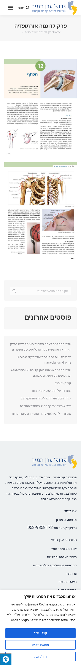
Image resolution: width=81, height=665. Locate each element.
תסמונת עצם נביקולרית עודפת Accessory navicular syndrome (44, 359)
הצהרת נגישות (68, 582)
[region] (40, 627)
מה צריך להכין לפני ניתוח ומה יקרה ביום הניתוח (41, 413)
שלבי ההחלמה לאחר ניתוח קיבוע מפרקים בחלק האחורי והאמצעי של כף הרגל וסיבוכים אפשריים (40, 346)
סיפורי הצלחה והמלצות (62, 557)
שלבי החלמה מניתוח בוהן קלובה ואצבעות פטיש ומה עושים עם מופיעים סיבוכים (41, 372)
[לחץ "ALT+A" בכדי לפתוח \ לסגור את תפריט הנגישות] (5, 659)
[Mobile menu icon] (10, 7)
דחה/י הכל (40, 656)
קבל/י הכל (40, 633)
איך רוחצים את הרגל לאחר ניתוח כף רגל (46, 398)
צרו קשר (71, 573)
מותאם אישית (40, 645)
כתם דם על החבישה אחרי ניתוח (51, 390)
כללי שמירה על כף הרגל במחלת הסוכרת (45, 406)
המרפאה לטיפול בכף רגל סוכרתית (55, 565)
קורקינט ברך (63, 383)
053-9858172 (40, 527)
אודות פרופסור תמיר (64, 548)
